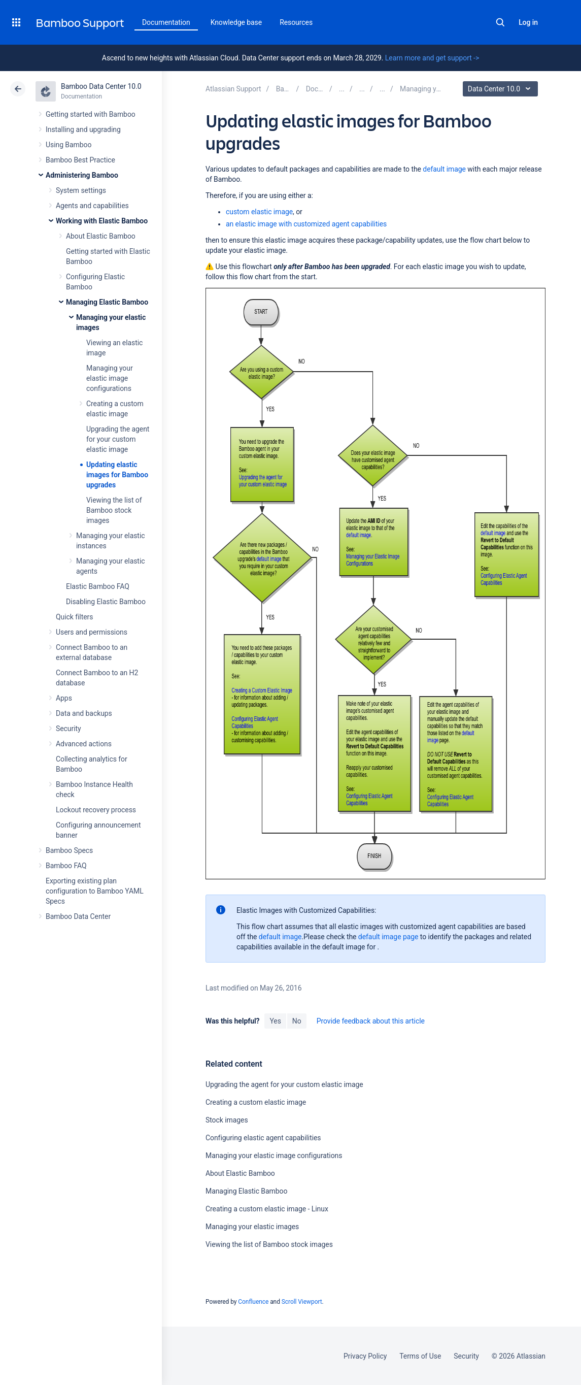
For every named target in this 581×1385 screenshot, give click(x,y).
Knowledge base (236, 22)
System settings (81, 190)
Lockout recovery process (96, 810)
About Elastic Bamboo (100, 236)
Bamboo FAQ (66, 866)
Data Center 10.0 (501, 89)
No (296, 1021)
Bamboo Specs (69, 850)
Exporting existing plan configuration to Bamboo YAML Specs (95, 891)
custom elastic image (259, 212)
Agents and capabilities (92, 206)
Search (500, 22)
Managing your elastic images (252, 1227)
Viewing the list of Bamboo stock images (114, 510)
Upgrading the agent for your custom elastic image (117, 439)
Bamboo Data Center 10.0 (101, 86)
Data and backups (84, 713)
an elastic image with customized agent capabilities (306, 224)
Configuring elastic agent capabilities (263, 1138)
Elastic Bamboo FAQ (97, 586)
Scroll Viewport (302, 1301)
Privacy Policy (365, 1356)
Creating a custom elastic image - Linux (267, 1209)
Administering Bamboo (82, 175)
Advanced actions (84, 744)
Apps (64, 698)
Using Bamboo (68, 145)
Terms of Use (420, 1356)
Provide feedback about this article (371, 1021)
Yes (275, 1021)
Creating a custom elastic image (256, 1102)
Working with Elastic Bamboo (102, 221)
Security (68, 728)
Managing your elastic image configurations (109, 378)
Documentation (166, 22)
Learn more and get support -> (432, 58)
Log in (528, 22)
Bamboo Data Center (78, 916)
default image (444, 169)
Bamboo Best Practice (80, 160)
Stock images (227, 1120)
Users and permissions (91, 632)
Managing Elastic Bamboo (107, 302)
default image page (388, 937)
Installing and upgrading (83, 129)
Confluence (253, 1301)
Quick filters (74, 617)
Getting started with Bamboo (90, 114)
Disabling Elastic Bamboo (106, 602)
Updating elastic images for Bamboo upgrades (117, 474)
